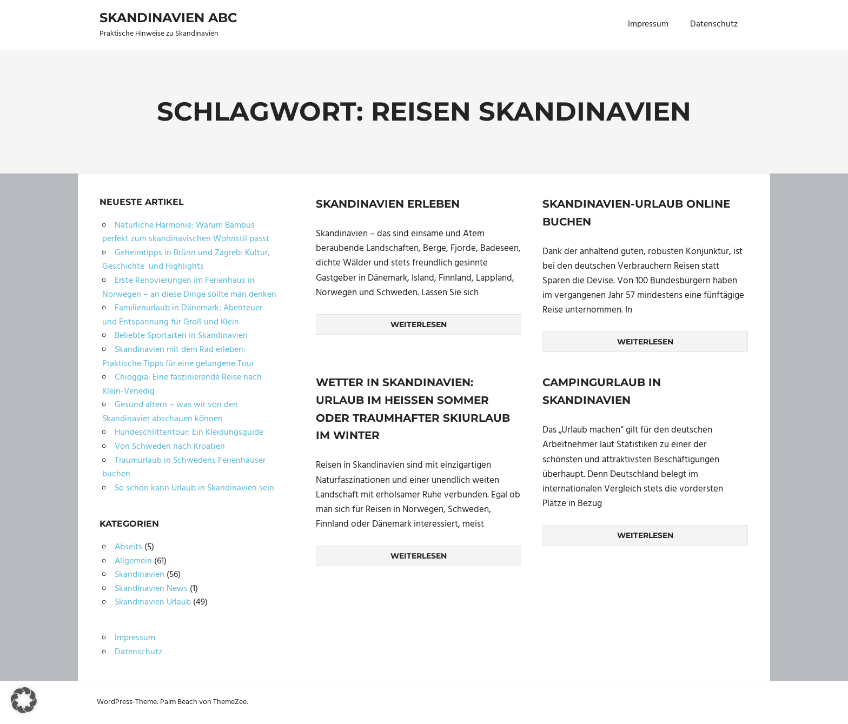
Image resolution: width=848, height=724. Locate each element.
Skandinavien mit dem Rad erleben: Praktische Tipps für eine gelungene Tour (178, 357)
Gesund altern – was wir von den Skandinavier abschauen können (170, 412)
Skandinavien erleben (388, 203)
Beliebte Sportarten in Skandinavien (181, 336)
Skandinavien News (151, 589)
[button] (24, 700)
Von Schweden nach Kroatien (170, 447)
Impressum (648, 24)
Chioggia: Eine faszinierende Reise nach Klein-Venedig (182, 384)
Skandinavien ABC (168, 17)
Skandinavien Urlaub (153, 602)
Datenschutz (714, 24)
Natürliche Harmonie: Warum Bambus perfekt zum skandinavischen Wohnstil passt (185, 232)
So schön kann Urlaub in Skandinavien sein (194, 488)
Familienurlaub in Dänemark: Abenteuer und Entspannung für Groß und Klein (182, 315)
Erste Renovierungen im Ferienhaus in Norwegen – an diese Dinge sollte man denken (189, 288)
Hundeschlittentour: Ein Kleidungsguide (189, 433)
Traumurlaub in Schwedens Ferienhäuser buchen (184, 468)
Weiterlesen (418, 324)
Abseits (128, 547)
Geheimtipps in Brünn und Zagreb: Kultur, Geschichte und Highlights (186, 260)
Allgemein (133, 561)
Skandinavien (139, 575)
